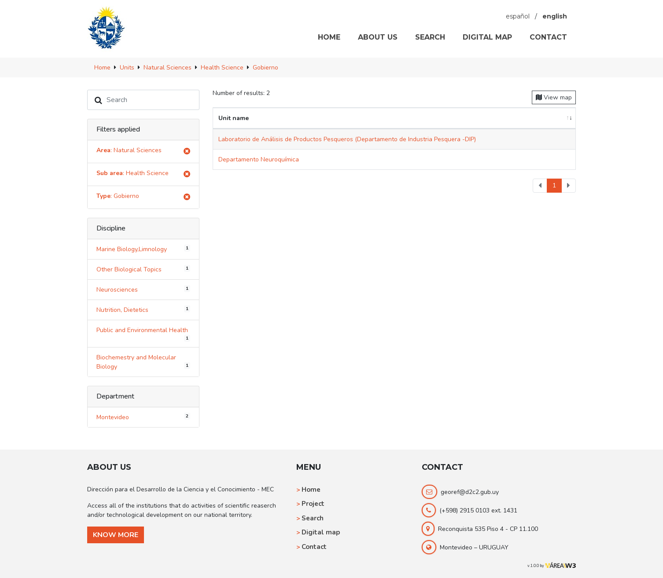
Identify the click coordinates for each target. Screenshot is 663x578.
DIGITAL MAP (487, 37)
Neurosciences (143, 289)
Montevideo (143, 417)
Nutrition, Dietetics (143, 309)
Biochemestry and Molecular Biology (143, 362)
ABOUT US (378, 37)
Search (313, 518)
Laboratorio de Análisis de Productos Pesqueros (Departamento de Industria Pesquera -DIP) (347, 139)
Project (313, 503)
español (518, 16)
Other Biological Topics (143, 269)
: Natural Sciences (143, 151)
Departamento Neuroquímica (258, 159)
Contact (314, 546)
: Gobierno (143, 197)
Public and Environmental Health (143, 334)
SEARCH (430, 37)
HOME (329, 37)
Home (311, 489)
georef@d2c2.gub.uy (470, 492)
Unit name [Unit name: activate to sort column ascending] (233, 118)
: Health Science (143, 174)
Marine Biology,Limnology (143, 249)
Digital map (321, 532)
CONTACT (548, 37)
